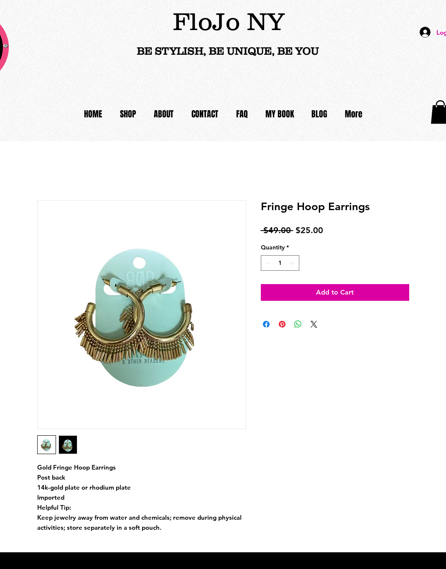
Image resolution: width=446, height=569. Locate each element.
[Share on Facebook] (266, 324)
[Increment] (293, 263)
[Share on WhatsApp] (298, 324)
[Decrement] (267, 263)
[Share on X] (314, 324)
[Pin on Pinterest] (282, 324)
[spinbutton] (280, 263)
